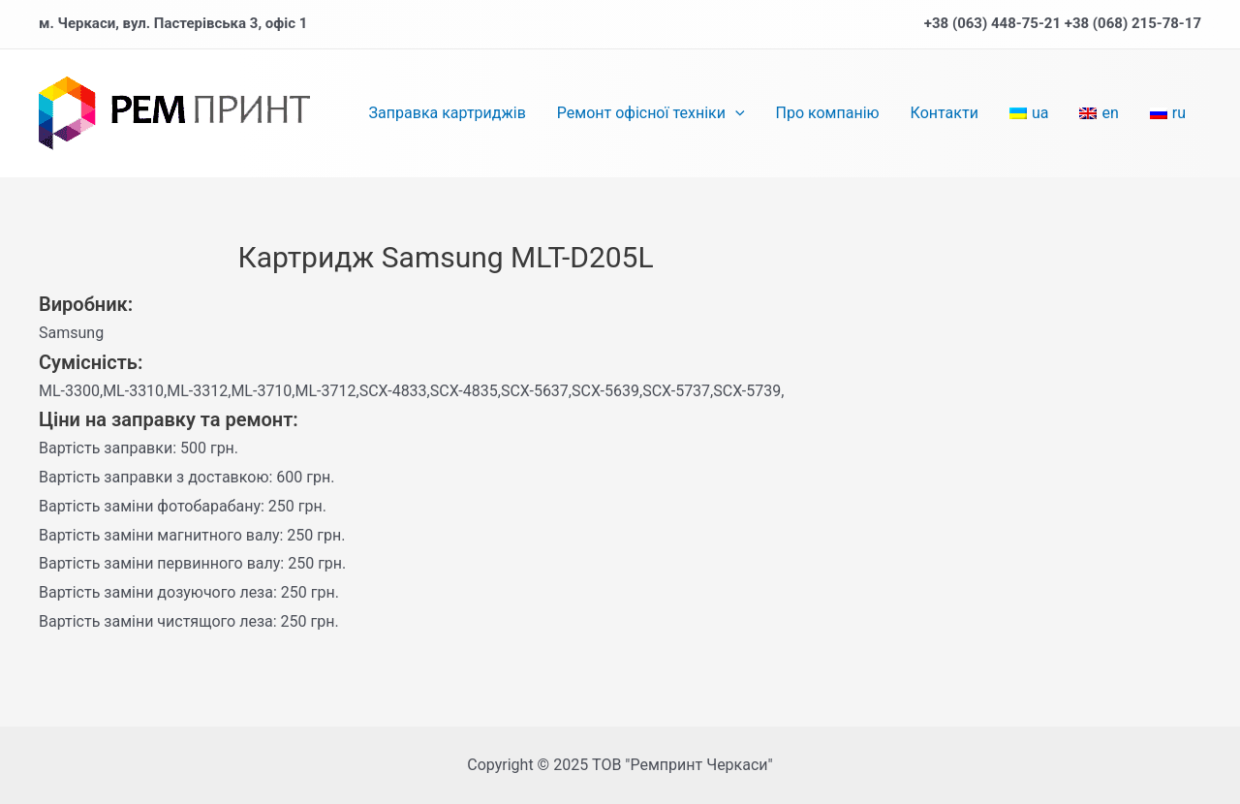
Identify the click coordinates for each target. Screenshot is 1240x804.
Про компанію (828, 113)
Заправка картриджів (447, 113)
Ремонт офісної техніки (651, 113)
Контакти (944, 113)
